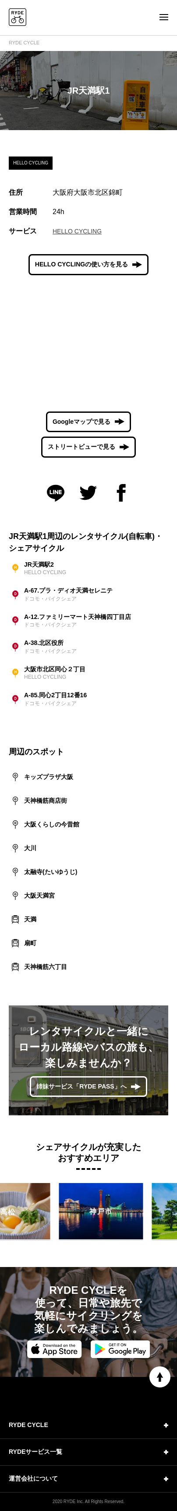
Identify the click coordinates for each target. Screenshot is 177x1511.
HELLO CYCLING (77, 231)
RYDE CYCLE (24, 42)
